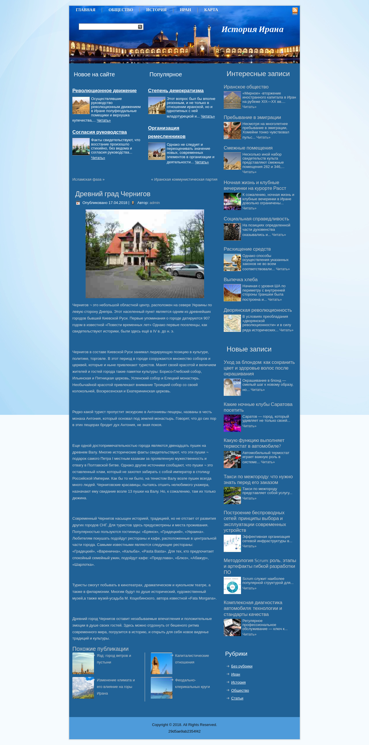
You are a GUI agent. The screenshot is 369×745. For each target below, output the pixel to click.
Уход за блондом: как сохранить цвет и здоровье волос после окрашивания (259, 368)
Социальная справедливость (256, 219)
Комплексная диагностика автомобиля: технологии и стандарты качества (253, 608)
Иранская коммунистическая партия (185, 179)
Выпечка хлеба (241, 279)
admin (155, 203)
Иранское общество (246, 87)
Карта (211, 10)
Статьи (237, 698)
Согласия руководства (99, 132)
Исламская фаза (86, 179)
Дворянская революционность (258, 310)
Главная (85, 10)
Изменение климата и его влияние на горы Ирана (116, 686)
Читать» (104, 120)
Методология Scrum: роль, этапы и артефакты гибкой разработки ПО (260, 566)
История (156, 10)
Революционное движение (104, 90)
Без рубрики (242, 666)
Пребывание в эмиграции (252, 117)
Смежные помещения (248, 148)
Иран (185, 10)
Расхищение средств (247, 249)
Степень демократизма (176, 90)
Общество (121, 10)
